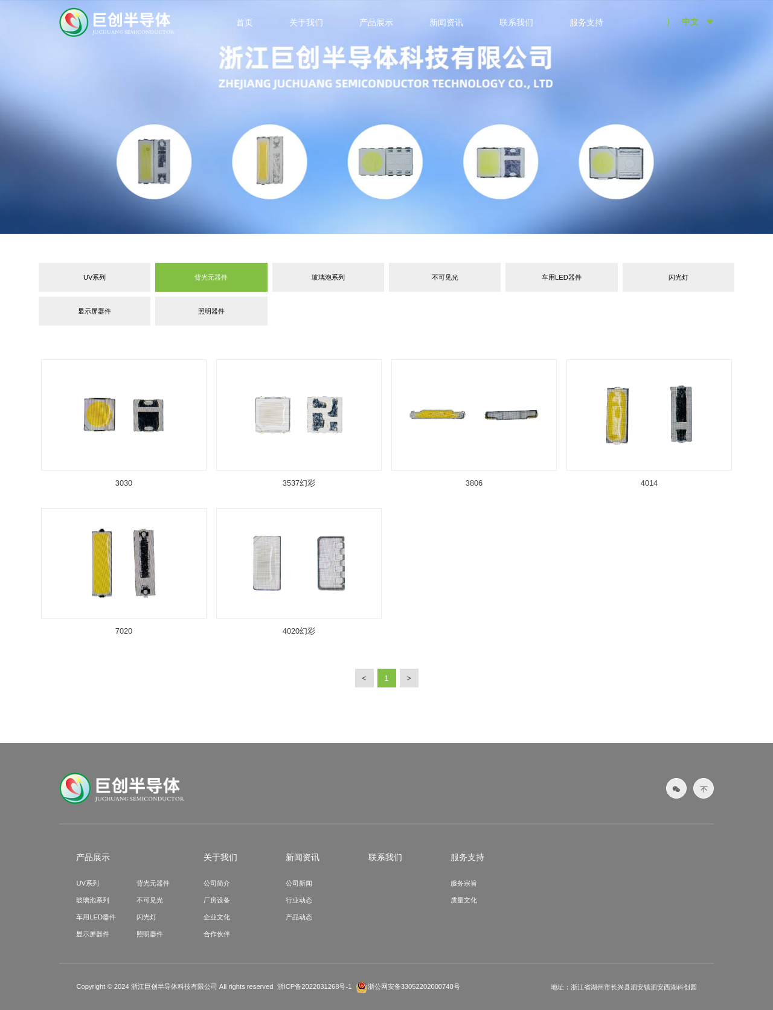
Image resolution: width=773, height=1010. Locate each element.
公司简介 (217, 883)
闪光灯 (678, 277)
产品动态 (299, 917)
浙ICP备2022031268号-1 (314, 986)
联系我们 (516, 22)
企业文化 (217, 917)
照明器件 (211, 311)
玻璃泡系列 (328, 277)
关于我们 (306, 22)
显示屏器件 (94, 311)
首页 (244, 22)
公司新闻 (299, 883)
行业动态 (299, 900)
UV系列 (94, 277)
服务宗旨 (464, 883)
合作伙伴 (217, 934)
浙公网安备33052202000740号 (408, 987)
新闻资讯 (446, 22)
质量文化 (464, 900)
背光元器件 (211, 277)
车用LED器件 (562, 277)
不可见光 (445, 277)
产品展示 (376, 22)
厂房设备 (217, 900)
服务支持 (586, 22)
